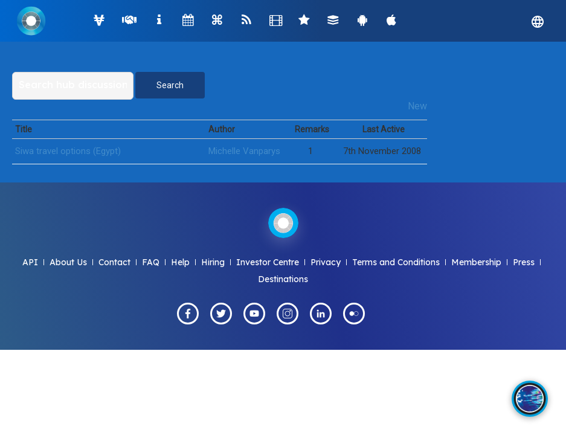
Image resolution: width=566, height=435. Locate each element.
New (417, 106)
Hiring (213, 262)
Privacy (325, 262)
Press (524, 262)
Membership (476, 262)
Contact (114, 262)
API (30, 262)
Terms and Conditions (396, 262)
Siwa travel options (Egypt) (68, 151)
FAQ (150, 262)
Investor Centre (267, 262)
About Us (68, 262)
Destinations (283, 279)
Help (180, 262)
